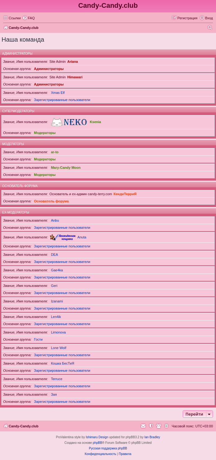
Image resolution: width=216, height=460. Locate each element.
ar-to (54, 152)
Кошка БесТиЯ (62, 363)
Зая (54, 394)
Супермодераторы (18, 111)
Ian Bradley (152, 437)
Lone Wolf (58, 348)
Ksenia (95, 122)
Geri (54, 286)
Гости (38, 339)
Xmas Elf (58, 92)
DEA (54, 254)
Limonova (58, 332)
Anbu (55, 220)
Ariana (72, 61)
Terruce (56, 379)
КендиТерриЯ (125, 194)
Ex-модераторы (15, 212)
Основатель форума (20, 186)
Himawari (74, 77)
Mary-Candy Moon (65, 167)
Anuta (81, 237)
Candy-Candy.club (108, 5)
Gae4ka (57, 270)
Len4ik (56, 317)
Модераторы (45, 133)
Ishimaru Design (97, 437)
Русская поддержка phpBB (108, 448)
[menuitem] (28, 18)
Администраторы (17, 53)
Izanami (57, 301)
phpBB (97, 442)
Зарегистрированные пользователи (62, 100)
